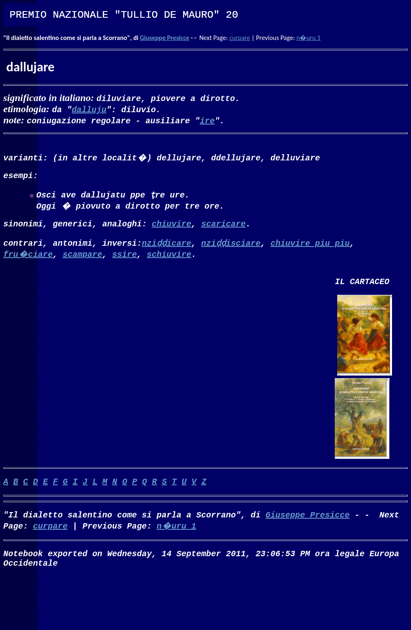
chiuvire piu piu (310, 247)
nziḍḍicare (166, 247)
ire (207, 120)
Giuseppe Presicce (164, 38)
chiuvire (171, 228)
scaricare (223, 228)
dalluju (89, 109)
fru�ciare (28, 258)
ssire (124, 258)
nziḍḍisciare (231, 247)
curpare (239, 38)
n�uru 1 (308, 38)
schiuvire (169, 258)
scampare (82, 258)
